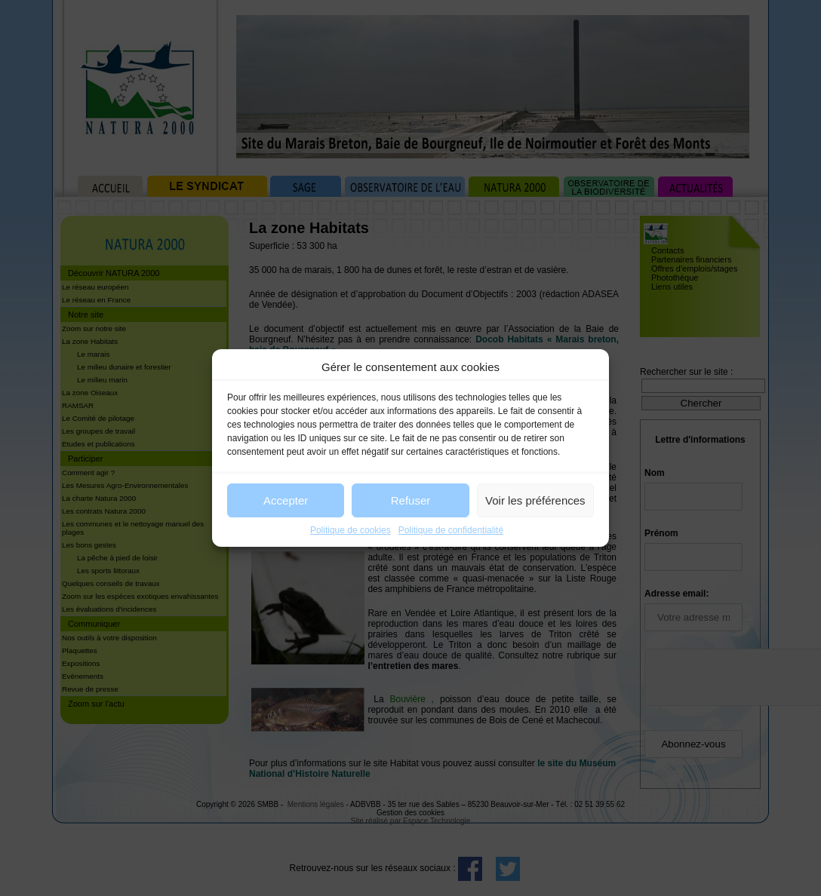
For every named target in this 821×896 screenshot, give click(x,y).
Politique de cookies (350, 530)
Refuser (411, 500)
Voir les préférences (535, 500)
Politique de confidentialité (450, 530)
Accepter (285, 500)
